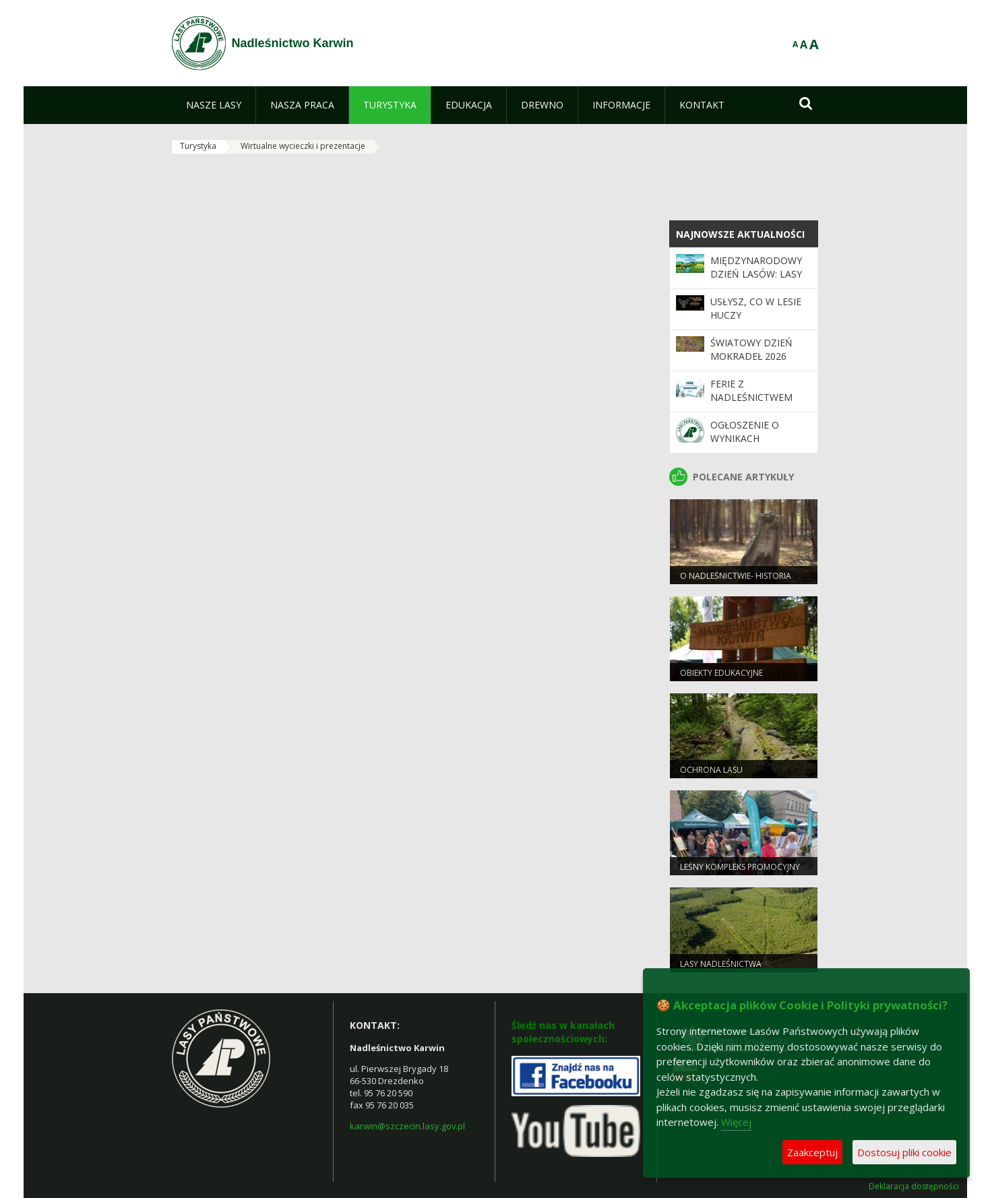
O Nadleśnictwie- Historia (735, 575)
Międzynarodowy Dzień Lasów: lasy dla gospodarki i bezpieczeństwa (756, 281)
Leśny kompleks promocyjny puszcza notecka (740, 872)
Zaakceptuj (812, 1152)
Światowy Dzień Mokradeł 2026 (751, 349)
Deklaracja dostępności (914, 1186)
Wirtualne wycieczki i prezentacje (303, 146)
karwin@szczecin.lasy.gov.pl (407, 1126)
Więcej (736, 1122)
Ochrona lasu (711, 770)
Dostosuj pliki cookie (904, 1152)
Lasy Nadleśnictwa (721, 964)
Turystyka (198, 146)
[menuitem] (213, 105)
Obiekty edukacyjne (721, 673)
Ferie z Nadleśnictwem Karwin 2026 (751, 397)
